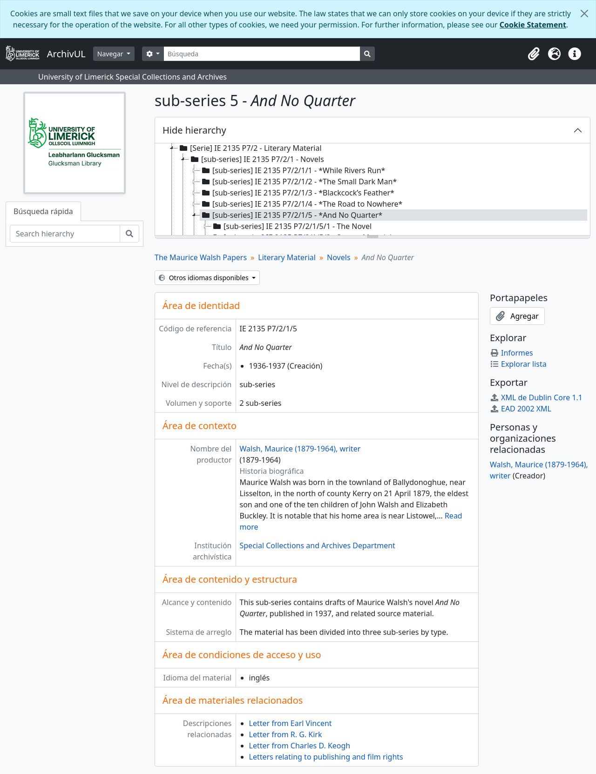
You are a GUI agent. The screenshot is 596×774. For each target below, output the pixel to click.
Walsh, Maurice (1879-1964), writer (300, 449)
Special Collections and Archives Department (317, 545)
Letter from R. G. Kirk (285, 734)
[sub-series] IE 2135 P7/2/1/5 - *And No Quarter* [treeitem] (291, 215)
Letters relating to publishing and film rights (326, 757)
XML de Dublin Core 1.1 (536, 397)
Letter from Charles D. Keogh (300, 745)
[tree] (372, 189)
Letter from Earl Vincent (290, 723)
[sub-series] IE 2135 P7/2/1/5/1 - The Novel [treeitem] (291, 226)
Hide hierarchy (194, 130)
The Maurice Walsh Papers (201, 257)
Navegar (111, 53)
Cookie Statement (533, 25)
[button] (533, 54)
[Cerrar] (584, 13)
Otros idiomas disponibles (204, 277)
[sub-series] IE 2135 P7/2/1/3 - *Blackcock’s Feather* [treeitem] (297, 192)
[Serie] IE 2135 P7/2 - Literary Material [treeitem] (250, 148)
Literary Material (287, 257)
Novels (338, 257)
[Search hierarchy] (65, 233)
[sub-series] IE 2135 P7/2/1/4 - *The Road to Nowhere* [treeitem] (301, 203)
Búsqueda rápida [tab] (43, 211)
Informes (511, 353)
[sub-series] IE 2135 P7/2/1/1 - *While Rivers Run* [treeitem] (292, 170)
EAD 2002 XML (520, 409)
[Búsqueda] (261, 54)
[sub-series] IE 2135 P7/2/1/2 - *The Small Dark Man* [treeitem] (298, 181)
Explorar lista (518, 364)
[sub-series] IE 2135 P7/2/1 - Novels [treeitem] (256, 159)
